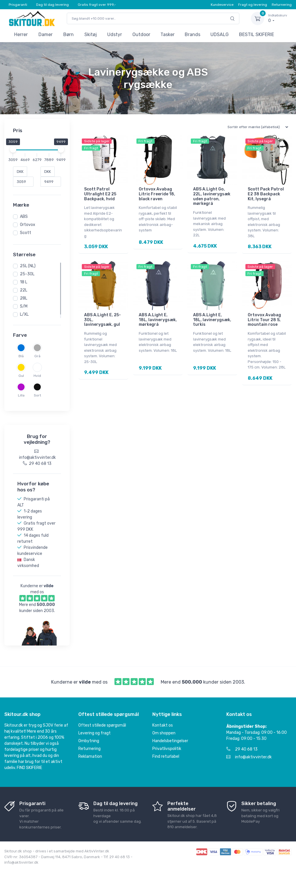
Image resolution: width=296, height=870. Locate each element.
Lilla (21, 395)
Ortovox (27, 224)
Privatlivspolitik (166, 748)
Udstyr (114, 34)
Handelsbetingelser (170, 740)
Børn (68, 34)
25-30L (27, 274)
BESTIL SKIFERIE (256, 34)
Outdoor (141, 34)
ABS (24, 216)
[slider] (13, 149)
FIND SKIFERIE (29, 767)
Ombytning (88, 740)
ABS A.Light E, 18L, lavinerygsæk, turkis (212, 319)
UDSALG (219, 34)
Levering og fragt (94, 733)
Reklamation (90, 756)
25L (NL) (28, 265)
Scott (25, 232)
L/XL (24, 314)
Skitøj (90, 34)
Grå (37, 356)
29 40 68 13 (242, 749)
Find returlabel (165, 756)
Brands (192, 34)
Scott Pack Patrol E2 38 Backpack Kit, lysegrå (266, 194)
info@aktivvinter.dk (249, 757)
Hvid (37, 376)
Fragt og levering (252, 5)
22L (23, 290)
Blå (21, 356)
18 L (23, 282)
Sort (37, 395)
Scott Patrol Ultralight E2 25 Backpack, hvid (100, 194)
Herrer (21, 34)
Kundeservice (222, 5)
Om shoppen (163, 733)
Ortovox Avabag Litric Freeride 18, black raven (157, 194)
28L (23, 298)
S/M (23, 306)
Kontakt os (162, 725)
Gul (21, 376)
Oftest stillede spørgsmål (102, 725)
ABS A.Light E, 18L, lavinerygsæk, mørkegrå (158, 319)
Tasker (167, 34)
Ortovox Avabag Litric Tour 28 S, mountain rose (264, 319)
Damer (45, 34)
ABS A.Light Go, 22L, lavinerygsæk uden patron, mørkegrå (211, 196)
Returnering (282, 5)
